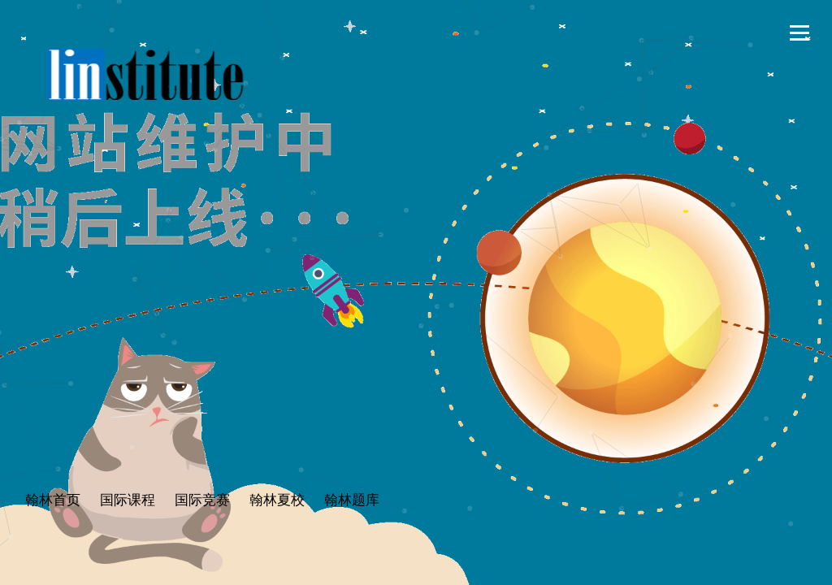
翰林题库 (351, 500)
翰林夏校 (277, 500)
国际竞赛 (202, 500)
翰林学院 (145, 74)
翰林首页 (52, 500)
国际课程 (127, 500)
